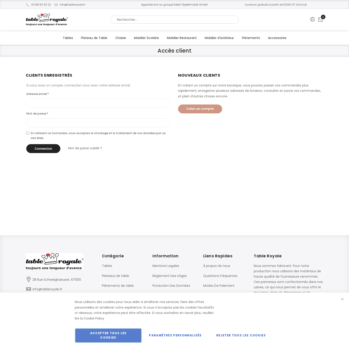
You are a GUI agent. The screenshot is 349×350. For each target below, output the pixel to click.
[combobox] (174, 20)
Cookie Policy (94, 318)
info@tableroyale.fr (69, 4)
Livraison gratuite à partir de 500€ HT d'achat (276, 4)
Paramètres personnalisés (175, 335)
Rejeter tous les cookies (241, 335)
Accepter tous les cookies (108, 335)
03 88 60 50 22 (38, 4)
